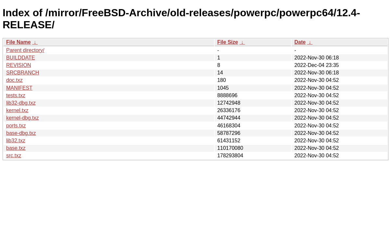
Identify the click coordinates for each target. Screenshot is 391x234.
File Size (227, 42)
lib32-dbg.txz (21, 103)
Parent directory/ (25, 50)
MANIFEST (19, 88)
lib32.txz (15, 140)
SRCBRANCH (22, 72)
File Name (18, 42)
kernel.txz (17, 110)
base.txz (16, 148)
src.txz (13, 155)
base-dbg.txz (21, 133)
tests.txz (15, 95)
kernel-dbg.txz (22, 118)
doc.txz (14, 80)
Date (300, 42)
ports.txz (16, 125)
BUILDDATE (20, 57)
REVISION (18, 65)
